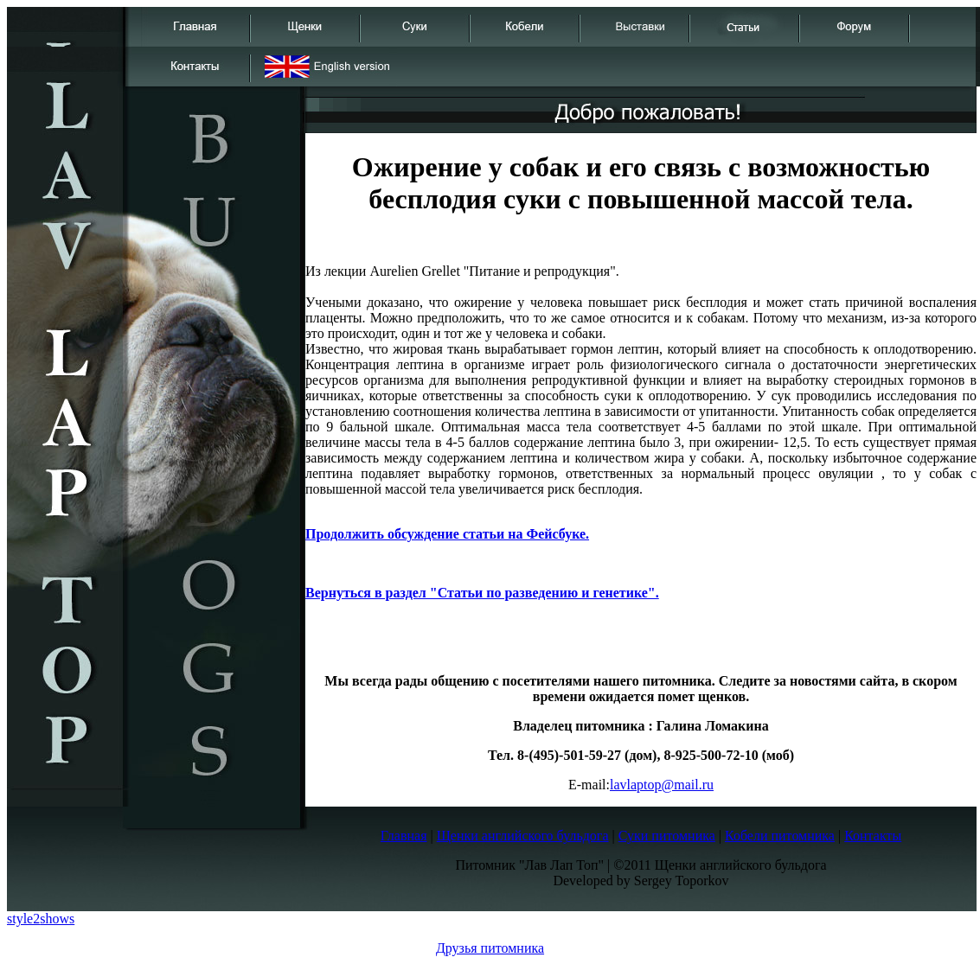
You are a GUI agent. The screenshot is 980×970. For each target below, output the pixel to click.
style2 (23, 918)
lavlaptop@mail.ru (662, 784)
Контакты (872, 835)
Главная (404, 835)
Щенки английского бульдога (523, 835)
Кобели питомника (780, 835)
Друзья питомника (490, 948)
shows (57, 918)
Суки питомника (666, 835)
